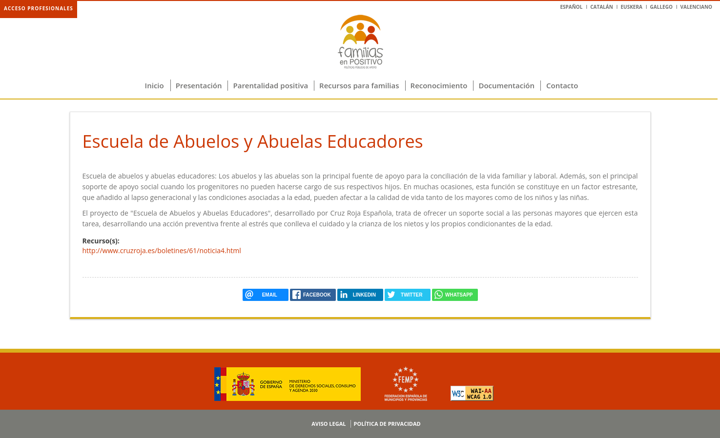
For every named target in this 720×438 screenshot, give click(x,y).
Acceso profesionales (38, 8)
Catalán (601, 6)
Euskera (631, 6)
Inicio (154, 85)
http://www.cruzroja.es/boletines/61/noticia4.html (161, 250)
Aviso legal (328, 423)
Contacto (562, 85)
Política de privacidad (386, 423)
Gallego (661, 6)
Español (571, 6)
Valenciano (696, 6)
